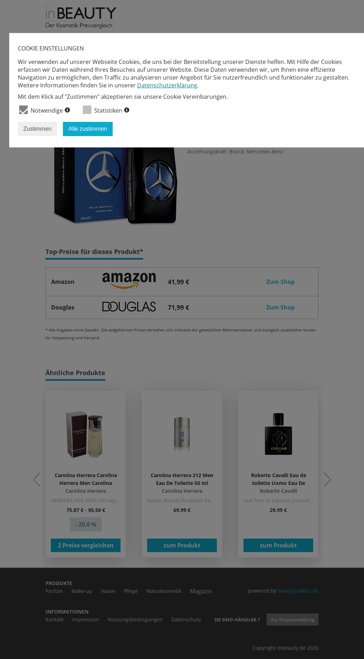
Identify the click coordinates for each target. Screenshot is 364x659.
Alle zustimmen (88, 129)
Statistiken (106, 110)
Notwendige (44, 110)
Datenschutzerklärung (167, 85)
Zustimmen (37, 129)
